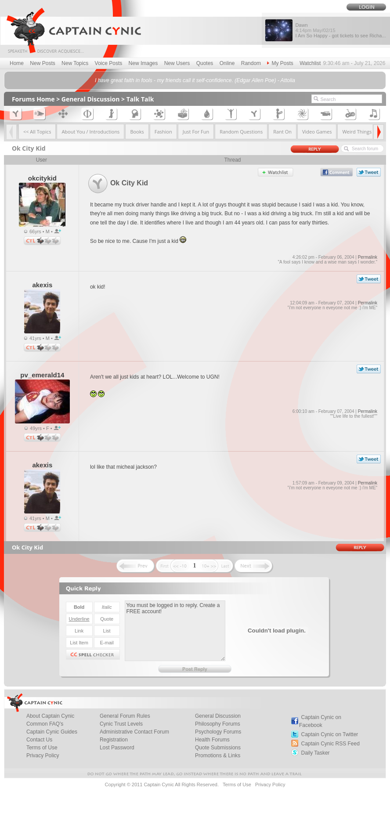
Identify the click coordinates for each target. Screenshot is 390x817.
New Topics (74, 63)
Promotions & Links (217, 755)
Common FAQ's (44, 724)
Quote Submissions (218, 748)
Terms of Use (42, 748)
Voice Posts (109, 63)
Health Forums (212, 740)
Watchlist (310, 63)
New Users (177, 63)
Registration (114, 740)
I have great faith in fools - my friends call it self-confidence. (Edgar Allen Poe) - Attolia (195, 80)
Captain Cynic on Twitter (329, 734)
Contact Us (39, 740)
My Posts (280, 63)
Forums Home (33, 99)
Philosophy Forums (217, 724)
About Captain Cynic (50, 716)
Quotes (204, 63)
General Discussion (90, 99)
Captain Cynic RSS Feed (330, 744)
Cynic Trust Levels (121, 724)
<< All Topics (37, 131)
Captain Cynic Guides (51, 732)
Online (227, 63)
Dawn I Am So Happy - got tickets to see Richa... (340, 30)
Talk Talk (140, 99)
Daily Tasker (315, 753)
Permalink (367, 257)
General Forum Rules (125, 716)
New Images (143, 63)
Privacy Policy (42, 755)
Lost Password (117, 748)
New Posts (42, 63)
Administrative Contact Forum (134, 732)
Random (251, 63)
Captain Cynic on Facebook (320, 721)
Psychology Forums (218, 732)
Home (17, 63)
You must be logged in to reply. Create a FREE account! (175, 630)
